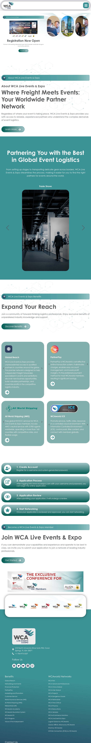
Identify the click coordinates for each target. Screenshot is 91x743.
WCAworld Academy (12, 709)
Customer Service (11, 696)
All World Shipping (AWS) (13, 703)
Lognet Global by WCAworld (58, 721)
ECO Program (10, 718)
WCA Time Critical (54, 703)
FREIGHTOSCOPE (11, 706)
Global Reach (10, 681)
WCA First (51, 681)
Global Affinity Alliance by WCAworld (61, 725)
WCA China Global (55, 687)
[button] (7, 227)
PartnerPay (9, 690)
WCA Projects (53, 693)
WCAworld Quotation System (15, 712)
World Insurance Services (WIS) (15, 699)
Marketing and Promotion (14, 693)
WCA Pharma (53, 706)
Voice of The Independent (14, 721)
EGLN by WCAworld (55, 728)
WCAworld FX (9, 715)
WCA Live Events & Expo (56, 718)
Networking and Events (13, 684)
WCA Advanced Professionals (58, 684)
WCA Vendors (53, 712)
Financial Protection (12, 687)
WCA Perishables (54, 699)
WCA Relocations (54, 709)
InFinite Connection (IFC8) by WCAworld (62, 731)
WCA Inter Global (54, 690)
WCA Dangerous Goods (56, 696)
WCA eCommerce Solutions (58, 715)
